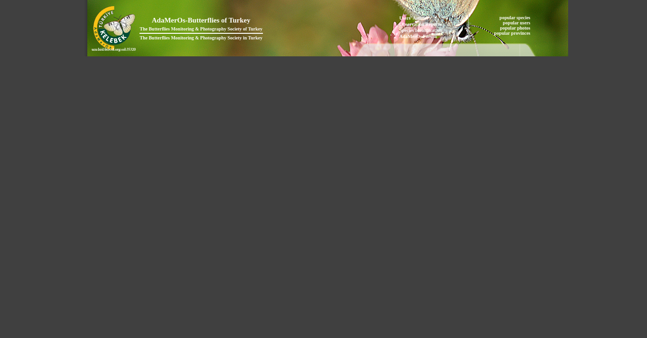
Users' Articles (414, 18)
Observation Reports (420, 24)
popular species (515, 17)
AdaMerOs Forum (418, 36)
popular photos (515, 28)
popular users (517, 22)
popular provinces (512, 33)
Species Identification (421, 30)
